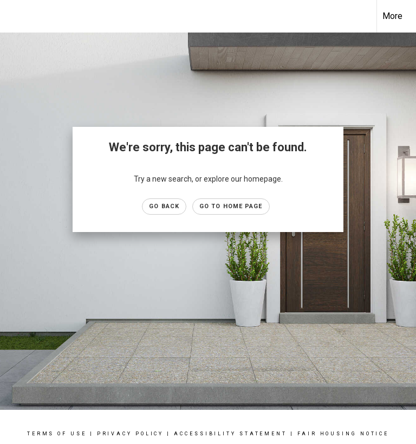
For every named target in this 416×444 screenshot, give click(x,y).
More (392, 16)
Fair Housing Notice (343, 433)
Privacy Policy (130, 433)
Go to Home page (231, 206)
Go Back (164, 206)
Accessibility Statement (230, 433)
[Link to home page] (14, 16)
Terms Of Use (57, 433)
